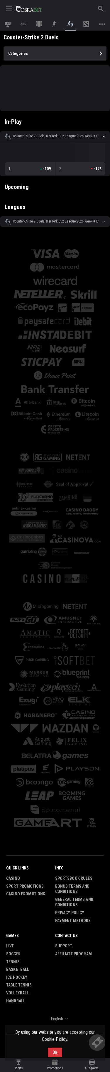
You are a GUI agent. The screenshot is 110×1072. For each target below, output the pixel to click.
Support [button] (63, 946)
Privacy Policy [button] (69, 912)
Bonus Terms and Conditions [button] (72, 889)
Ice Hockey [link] (16, 977)
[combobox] (55, 1019)
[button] (55, 136)
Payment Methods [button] (73, 920)
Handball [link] (15, 1001)
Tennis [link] (13, 961)
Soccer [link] (13, 953)
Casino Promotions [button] (25, 894)
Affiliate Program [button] (73, 953)
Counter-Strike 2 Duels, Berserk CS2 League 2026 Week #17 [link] (56, 136)
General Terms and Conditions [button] (74, 902)
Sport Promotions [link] (25, 886)
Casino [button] (13, 878)
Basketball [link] (17, 969)
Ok (55, 1052)
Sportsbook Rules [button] (73, 878)
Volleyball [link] (17, 993)
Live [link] (10, 946)
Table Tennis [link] (19, 985)
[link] (29, 9)
